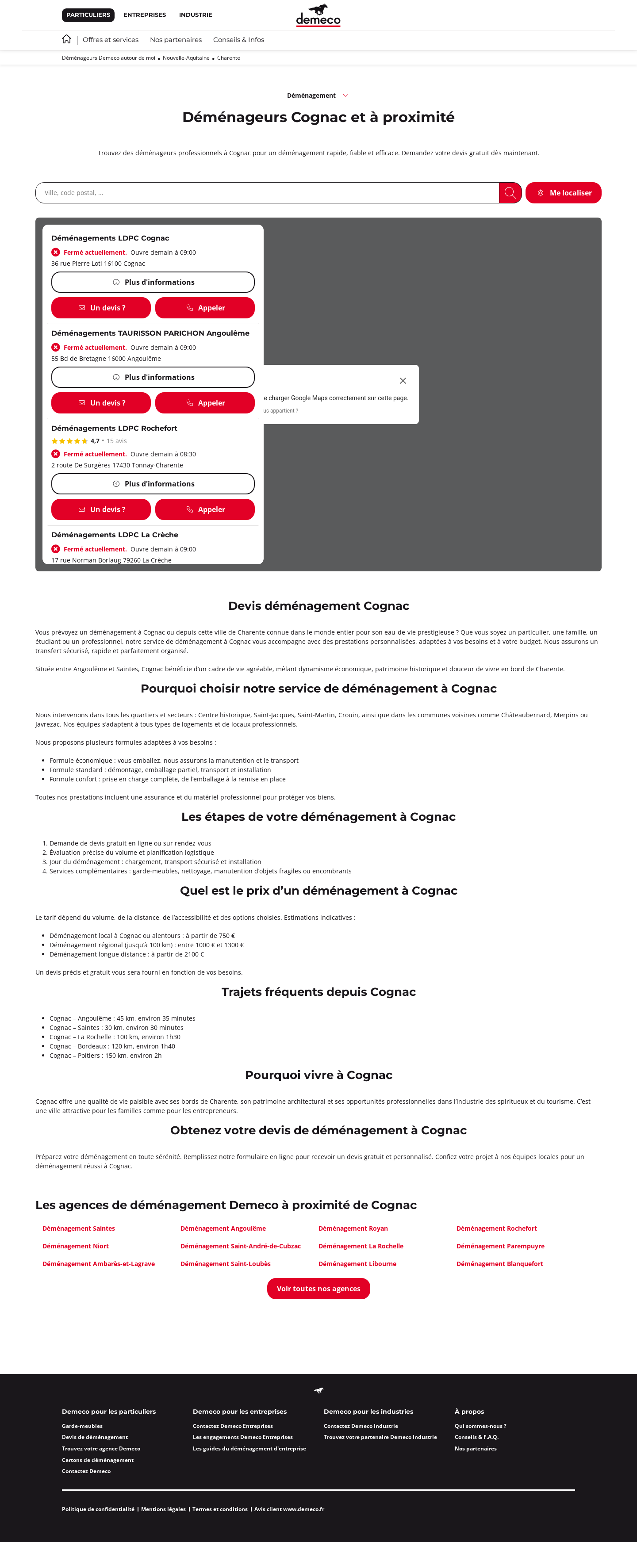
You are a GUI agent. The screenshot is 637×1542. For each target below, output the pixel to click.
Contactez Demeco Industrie (361, 1426)
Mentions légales (163, 1509)
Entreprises (144, 15)
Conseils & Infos (238, 40)
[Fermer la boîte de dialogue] (403, 380)
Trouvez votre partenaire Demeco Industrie (380, 1437)
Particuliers (88, 15)
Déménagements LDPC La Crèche (114, 535)
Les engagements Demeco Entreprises (243, 1437)
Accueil (66, 38)
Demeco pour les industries (368, 1412)
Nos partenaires (176, 40)
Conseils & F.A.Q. (477, 1437)
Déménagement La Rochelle (360, 1246)
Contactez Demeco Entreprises (233, 1426)
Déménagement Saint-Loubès (225, 1263)
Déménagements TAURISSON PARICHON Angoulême (150, 333)
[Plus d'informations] (153, 282)
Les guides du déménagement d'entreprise (249, 1448)
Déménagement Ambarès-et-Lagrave (98, 1263)
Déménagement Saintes (78, 1228)
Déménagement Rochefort (497, 1228)
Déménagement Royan (353, 1228)
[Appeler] (205, 307)
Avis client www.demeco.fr (289, 1509)
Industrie (195, 15)
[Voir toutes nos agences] (318, 1288)
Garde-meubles (82, 1426)
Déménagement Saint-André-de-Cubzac (240, 1246)
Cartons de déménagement (98, 1460)
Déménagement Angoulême (223, 1228)
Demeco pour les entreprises (240, 1412)
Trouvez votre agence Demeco (101, 1448)
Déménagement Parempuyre (501, 1246)
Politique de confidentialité (98, 1509)
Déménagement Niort (75, 1246)
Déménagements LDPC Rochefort (114, 428)
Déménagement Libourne (357, 1263)
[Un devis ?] (101, 307)
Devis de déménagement (95, 1437)
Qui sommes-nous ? (481, 1426)
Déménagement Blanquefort (500, 1263)
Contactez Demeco (86, 1471)
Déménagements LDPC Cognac (110, 238)
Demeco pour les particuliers (109, 1412)
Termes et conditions (220, 1509)
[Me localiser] (564, 192)
